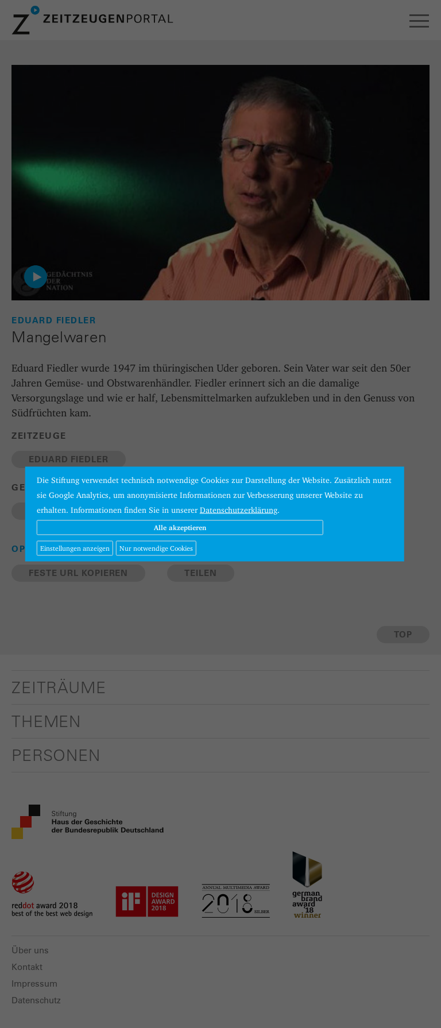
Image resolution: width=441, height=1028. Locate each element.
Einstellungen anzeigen (75, 548)
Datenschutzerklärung (238, 510)
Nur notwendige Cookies (156, 548)
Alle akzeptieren (180, 527)
